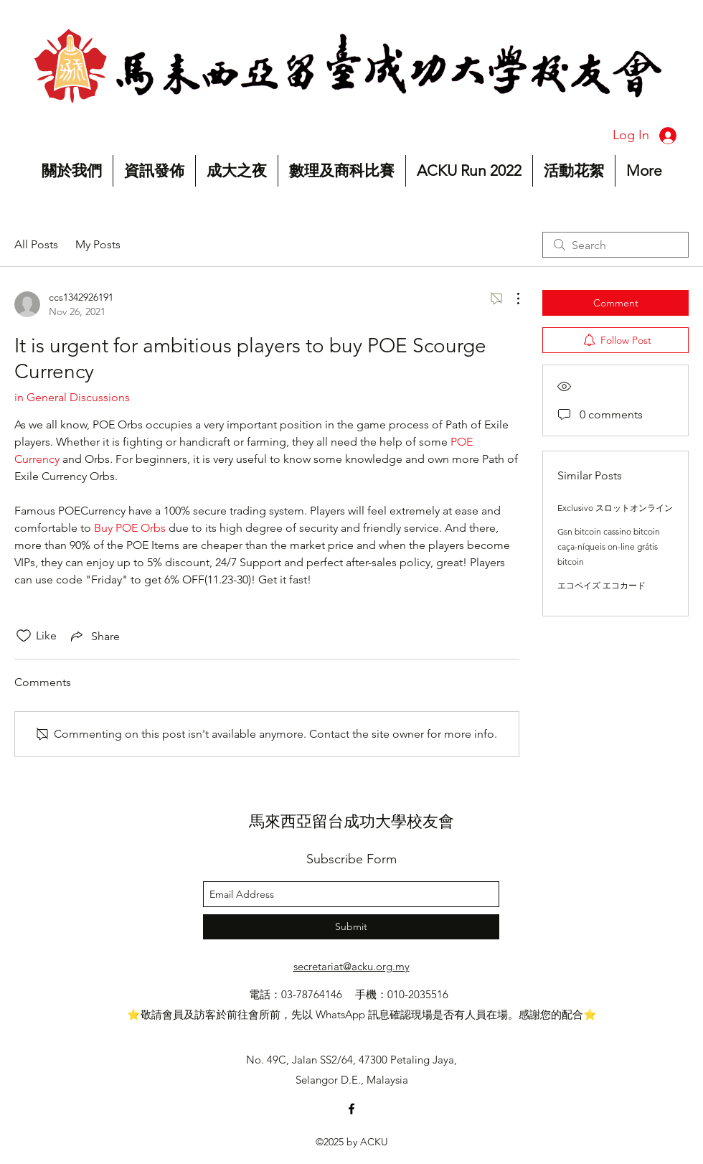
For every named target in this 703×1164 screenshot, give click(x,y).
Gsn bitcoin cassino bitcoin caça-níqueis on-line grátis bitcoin (608, 546)
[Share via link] (94, 635)
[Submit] (351, 926)
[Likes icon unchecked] (23, 635)
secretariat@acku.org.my (351, 966)
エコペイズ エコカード (601, 585)
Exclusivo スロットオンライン (615, 507)
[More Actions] (510, 298)
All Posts (36, 244)
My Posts (98, 244)
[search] (615, 245)
